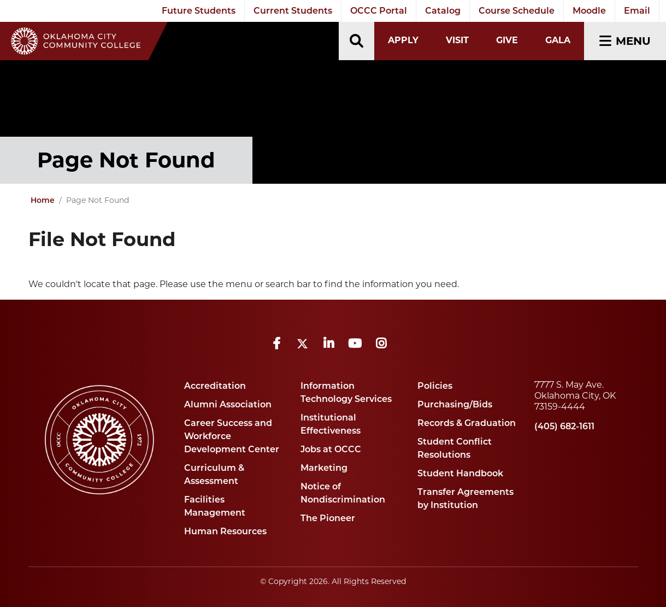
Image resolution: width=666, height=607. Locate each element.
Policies (434, 386)
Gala (557, 40)
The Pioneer (327, 518)
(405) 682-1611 (564, 426)
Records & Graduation (466, 423)
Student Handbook (460, 473)
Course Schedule (517, 10)
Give (507, 40)
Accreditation (215, 386)
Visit (457, 40)
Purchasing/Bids (454, 404)
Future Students (198, 10)
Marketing (323, 468)
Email (637, 10)
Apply (403, 40)
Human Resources (225, 531)
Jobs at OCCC (330, 449)
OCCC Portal (378, 10)
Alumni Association (228, 404)
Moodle (589, 10)
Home (43, 200)
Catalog (443, 10)
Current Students (293, 10)
